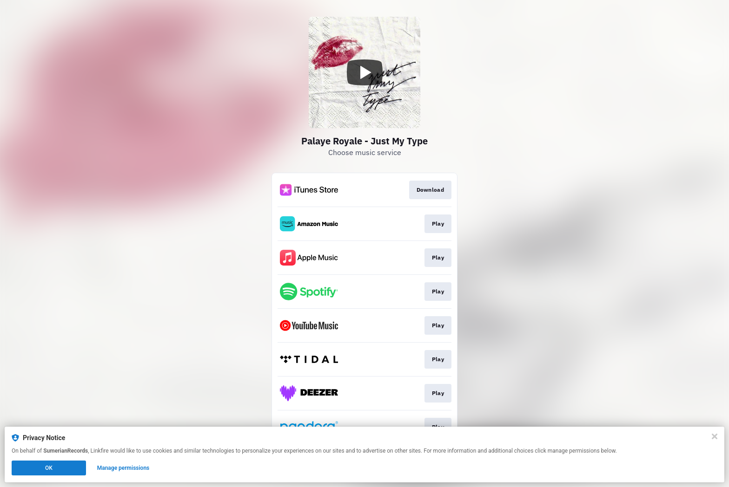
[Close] (714, 436)
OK (49, 468)
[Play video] (364, 72)
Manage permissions (123, 468)
